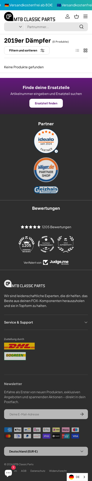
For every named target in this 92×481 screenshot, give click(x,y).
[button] (76, 16)
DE (74, 477)
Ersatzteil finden (46, 103)
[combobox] (46, 26)
